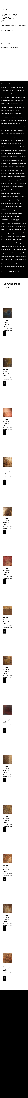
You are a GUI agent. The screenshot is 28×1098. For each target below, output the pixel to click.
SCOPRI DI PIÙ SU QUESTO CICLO (9, 47)
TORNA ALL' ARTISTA (6, 43)
